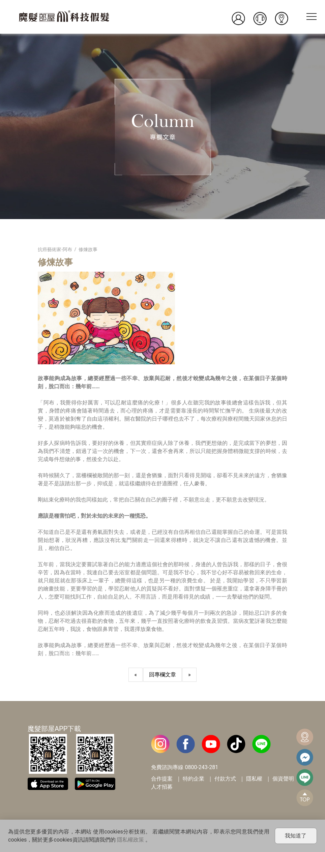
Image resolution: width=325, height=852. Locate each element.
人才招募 (162, 787)
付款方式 (225, 778)
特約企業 (193, 778)
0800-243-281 (201, 767)
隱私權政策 (130, 839)
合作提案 (162, 778)
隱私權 (254, 778)
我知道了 (295, 835)
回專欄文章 (162, 674)
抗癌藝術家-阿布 (55, 249)
